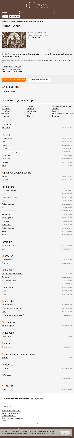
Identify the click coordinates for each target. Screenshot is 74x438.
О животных (56, 111)
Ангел (4, 389)
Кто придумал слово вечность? (13, 315)
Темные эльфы (7, 347)
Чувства (5, 180)
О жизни (30, 106)
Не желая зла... (7, 138)
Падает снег (6, 155)
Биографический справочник (12, 418)
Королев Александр (49, 60)
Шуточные (6, 106)
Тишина (5, 176)
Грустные (30, 108)
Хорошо (65, 433)
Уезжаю (4, 379)
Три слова (5, 277)
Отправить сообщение (40, 80)
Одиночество (6, 159)
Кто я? (4, 235)
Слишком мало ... (8, 259)
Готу (3, 200)
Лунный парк (6, 336)
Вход (5, 16)
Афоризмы (6, 420)
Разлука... (5, 263)
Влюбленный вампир (9, 280)
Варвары (5, 357)
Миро (4, 207)
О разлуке (55, 108)
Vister (64, 60)
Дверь (4, 311)
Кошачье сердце (8, 326)
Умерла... (5, 231)
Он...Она (5, 368)
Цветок (4, 249)
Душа (4, 291)
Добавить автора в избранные (14, 80)
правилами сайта (49, 433)
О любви (5, 111)
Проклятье (6, 221)
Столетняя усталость (9, 197)
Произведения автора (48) (11, 67)
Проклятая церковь (9, 190)
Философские (32, 111)
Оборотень (6, 148)
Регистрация (14, 16)
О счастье (6, 116)
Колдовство (6, 214)
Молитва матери (8, 245)
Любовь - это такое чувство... (12, 273)
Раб (3, 142)
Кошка (4, 165)
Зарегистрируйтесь (37, 399)
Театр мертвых (7, 218)
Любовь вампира (8, 204)
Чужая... (5, 194)
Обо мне (30, 116)
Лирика (29, 113)
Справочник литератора (11, 410)
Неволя (4, 145)
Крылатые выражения (10, 413)
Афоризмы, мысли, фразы (61, 106)
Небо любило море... (9, 284)
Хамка (59, 60)
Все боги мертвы (8, 211)
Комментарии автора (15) (11, 69)
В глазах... (5, 162)
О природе (6, 113)
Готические (6, 108)
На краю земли (7, 287)
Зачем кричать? (7, 305)
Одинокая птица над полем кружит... (15, 152)
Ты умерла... (6, 224)
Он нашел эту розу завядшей (12, 308)
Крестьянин (6, 127)
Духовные (55, 116)
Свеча (4, 294)
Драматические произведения (62, 113)
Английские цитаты (9, 415)
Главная (5, 21)
